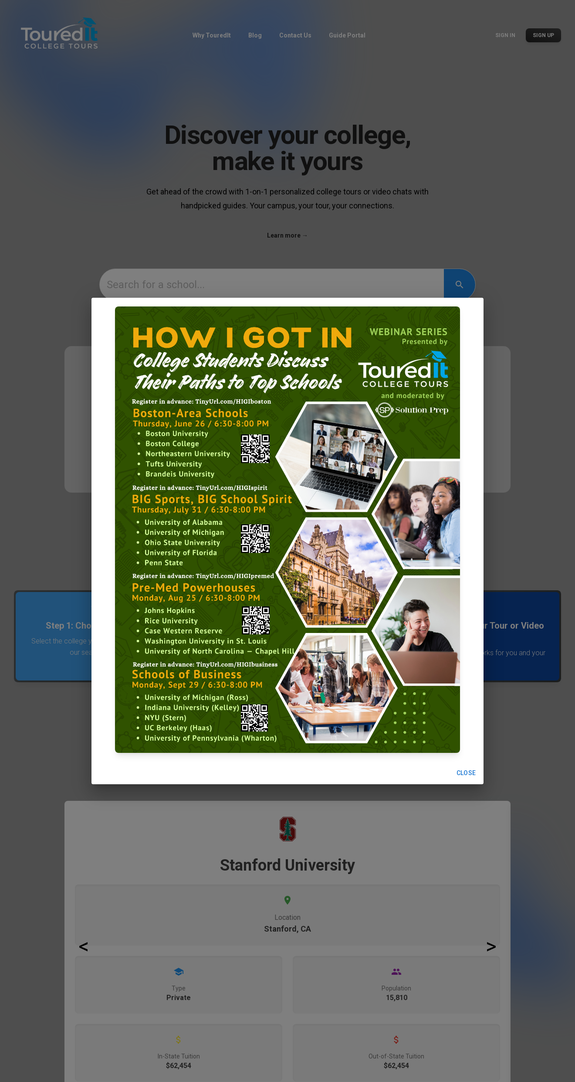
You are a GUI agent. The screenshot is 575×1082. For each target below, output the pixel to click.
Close (466, 773)
